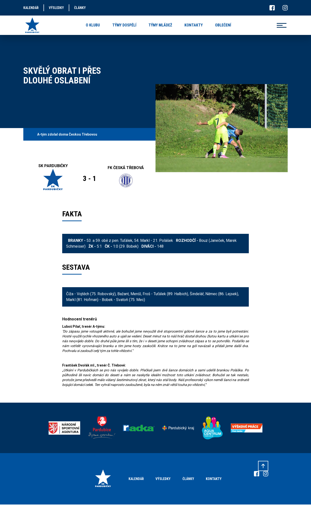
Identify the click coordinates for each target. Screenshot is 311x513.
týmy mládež (160, 25)
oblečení (223, 25)
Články (188, 479)
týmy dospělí (124, 25)
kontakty (193, 25)
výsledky (56, 8)
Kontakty (214, 479)
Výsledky (163, 479)
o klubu (93, 25)
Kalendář (136, 479)
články (80, 8)
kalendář (31, 8)
